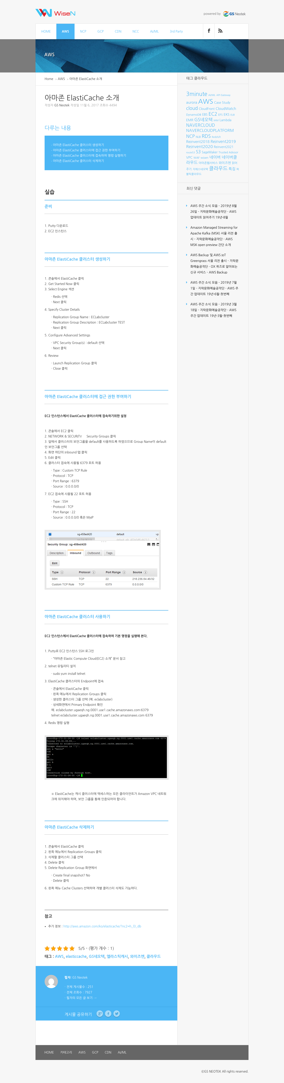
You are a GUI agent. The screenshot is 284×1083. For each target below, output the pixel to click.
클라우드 (154, 956)
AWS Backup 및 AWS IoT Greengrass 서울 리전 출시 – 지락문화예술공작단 (214, 261)
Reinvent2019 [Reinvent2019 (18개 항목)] (223, 142)
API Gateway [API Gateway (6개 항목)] (223, 95)
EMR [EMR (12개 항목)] (189, 120)
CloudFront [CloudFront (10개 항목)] (207, 108)
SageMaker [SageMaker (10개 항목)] (209, 152)
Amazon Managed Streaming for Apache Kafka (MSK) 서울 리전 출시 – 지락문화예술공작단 (214, 233)
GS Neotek (61, 105)
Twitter (116, 1013)
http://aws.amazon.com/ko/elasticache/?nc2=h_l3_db (102, 926)
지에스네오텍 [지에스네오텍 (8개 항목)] (200, 169)
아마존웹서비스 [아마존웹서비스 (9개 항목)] (208, 163)
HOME (46, 31)
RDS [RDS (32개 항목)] (206, 136)
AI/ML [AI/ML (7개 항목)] (211, 95)
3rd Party (176, 31)
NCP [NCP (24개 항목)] (190, 136)
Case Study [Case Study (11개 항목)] (222, 102)
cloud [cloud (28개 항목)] (192, 108)
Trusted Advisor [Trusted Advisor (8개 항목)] (228, 152)
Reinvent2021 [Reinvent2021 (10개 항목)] (224, 146)
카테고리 (66, 1052)
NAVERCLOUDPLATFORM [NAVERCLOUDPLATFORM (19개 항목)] (210, 131)
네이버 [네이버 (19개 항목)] (215, 157)
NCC (135, 31)
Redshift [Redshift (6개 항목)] (216, 137)
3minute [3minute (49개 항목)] (196, 94)
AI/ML (154, 31)
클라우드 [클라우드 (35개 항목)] (218, 168)
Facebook (108, 1013)
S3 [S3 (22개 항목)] (198, 152)
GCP (100, 31)
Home (49, 78)
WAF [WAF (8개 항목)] (196, 157)
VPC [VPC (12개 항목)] (189, 157)
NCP (83, 31)
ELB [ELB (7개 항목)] (233, 114)
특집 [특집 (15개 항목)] (232, 169)
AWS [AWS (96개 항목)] (205, 101)
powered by (225, 13)
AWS (65, 31)
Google (99, 1013)
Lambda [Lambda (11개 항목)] (225, 120)
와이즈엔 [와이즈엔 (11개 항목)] (225, 162)
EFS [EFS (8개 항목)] (220, 114)
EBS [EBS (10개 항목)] (205, 114)
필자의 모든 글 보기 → (81, 997)
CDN (118, 31)
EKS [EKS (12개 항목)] (226, 114)
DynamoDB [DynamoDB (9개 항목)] (193, 114)
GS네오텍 (97, 956)
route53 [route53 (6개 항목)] (190, 152)
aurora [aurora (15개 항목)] (191, 102)
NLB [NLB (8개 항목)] (198, 136)
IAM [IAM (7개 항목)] (216, 120)
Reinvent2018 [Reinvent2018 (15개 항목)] (197, 141)
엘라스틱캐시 (117, 956)
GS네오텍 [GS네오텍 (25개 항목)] (203, 119)
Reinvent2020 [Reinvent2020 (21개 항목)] (199, 146)
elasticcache (76, 956)
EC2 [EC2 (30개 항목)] (213, 114)
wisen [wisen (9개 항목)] (204, 157)
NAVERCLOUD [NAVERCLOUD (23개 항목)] (200, 125)
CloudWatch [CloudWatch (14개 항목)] (226, 108)
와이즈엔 (137, 956)
